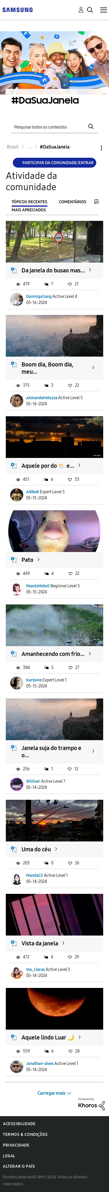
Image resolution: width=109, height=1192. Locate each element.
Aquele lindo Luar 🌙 (48, 1037)
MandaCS (34, 875)
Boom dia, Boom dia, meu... (47, 368)
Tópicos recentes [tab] (29, 201)
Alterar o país (19, 1166)
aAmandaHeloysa (41, 397)
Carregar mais (51, 1093)
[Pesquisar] (54, 126)
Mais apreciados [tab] (29, 210)
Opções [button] (91, 148)
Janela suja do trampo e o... (51, 751)
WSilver (33, 781)
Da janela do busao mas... (53, 270)
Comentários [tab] (72, 201)
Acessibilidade (19, 1123)
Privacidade (16, 1145)
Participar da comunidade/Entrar (58, 162)
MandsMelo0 (38, 586)
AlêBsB (32, 491)
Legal (9, 1156)
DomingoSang (39, 296)
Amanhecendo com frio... (53, 653)
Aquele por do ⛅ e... (48, 465)
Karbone (34, 680)
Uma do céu (36, 849)
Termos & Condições (25, 1134)
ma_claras (35, 969)
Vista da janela (40, 943)
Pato (27, 559)
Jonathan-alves (39, 1063)
